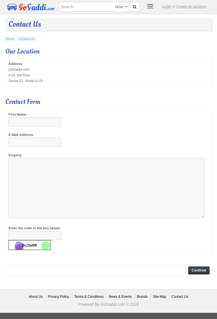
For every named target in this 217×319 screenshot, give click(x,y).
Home (9, 38)
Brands (142, 297)
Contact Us (26, 38)
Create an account (191, 6)
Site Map (159, 297)
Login (166, 6)
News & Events (120, 297)
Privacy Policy (58, 297)
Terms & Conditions (89, 297)
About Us (36, 297)
